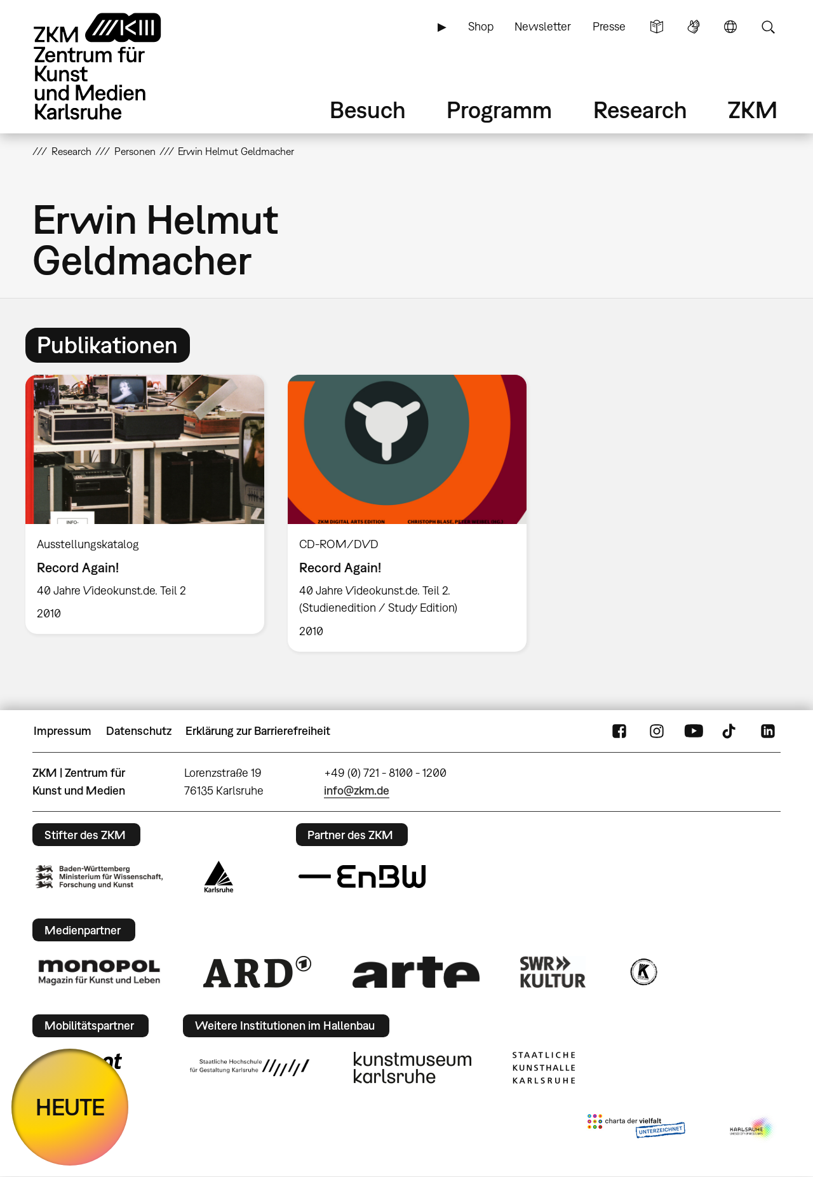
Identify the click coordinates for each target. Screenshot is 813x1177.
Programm (499, 109)
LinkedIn (768, 731)
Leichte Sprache (656, 26)
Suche (768, 26)
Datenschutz (138, 730)
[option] (145, 505)
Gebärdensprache (693, 26)
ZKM (752, 109)
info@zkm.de (356, 790)
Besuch (368, 109)
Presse (609, 26)
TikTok (730, 731)
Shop (481, 26)
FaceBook (619, 731)
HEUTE (70, 1106)
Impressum (62, 730)
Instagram (656, 731)
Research (640, 109)
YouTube (693, 731)
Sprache (730, 26)
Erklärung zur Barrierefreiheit (257, 730)
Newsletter (542, 26)
